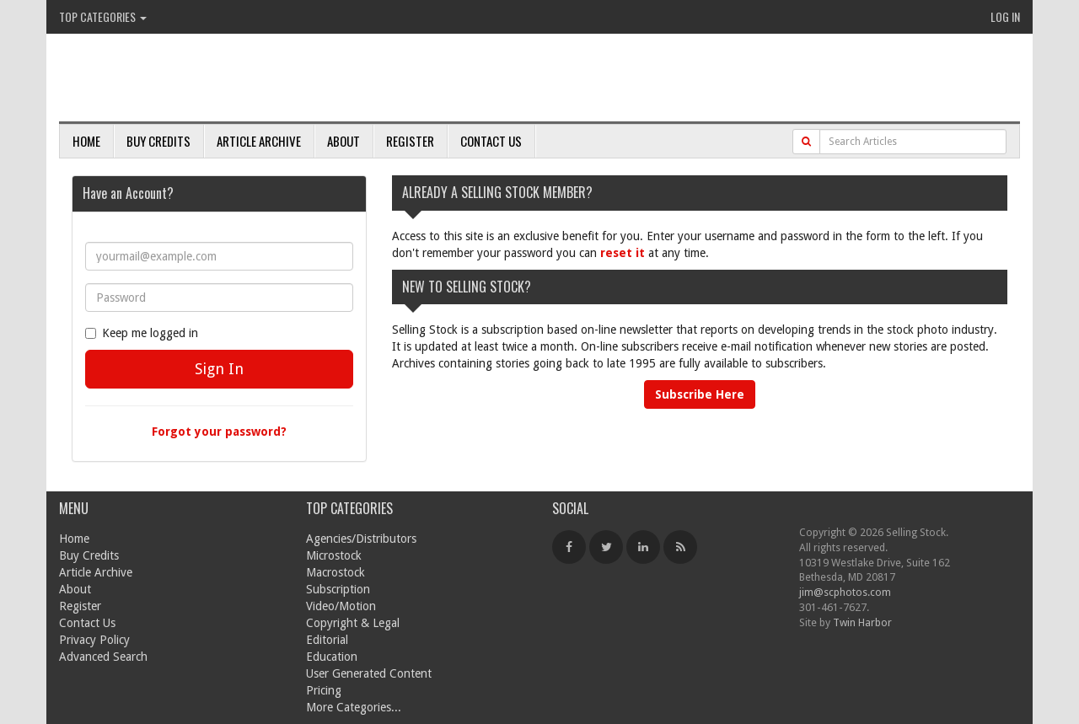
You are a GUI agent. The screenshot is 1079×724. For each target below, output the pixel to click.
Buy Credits (158, 140)
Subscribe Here (699, 394)
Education (331, 656)
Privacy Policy (94, 639)
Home (86, 140)
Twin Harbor (862, 622)
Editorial (327, 639)
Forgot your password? (219, 431)
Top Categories (103, 16)
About (343, 140)
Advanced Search (103, 656)
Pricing (323, 690)
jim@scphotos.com (845, 592)
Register (410, 140)
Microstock (334, 555)
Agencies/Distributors (361, 538)
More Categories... (353, 707)
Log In (1005, 16)
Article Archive (259, 140)
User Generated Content (369, 673)
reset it (622, 253)
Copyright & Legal (353, 623)
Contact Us (491, 140)
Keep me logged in (141, 333)
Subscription (338, 589)
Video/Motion (341, 606)
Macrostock (335, 572)
